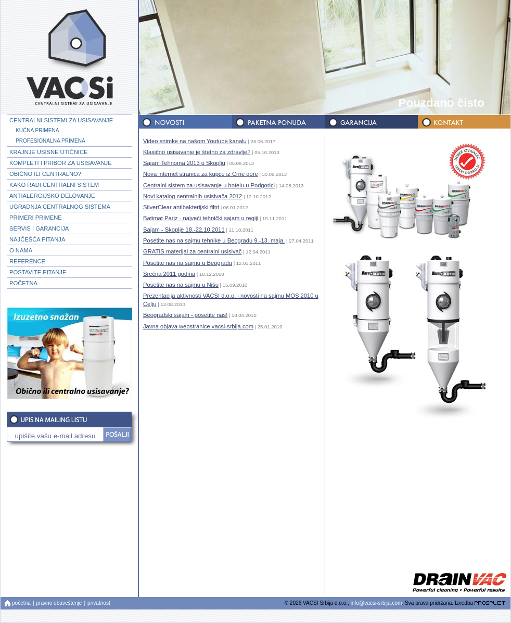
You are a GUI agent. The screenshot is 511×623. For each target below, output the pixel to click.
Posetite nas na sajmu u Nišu (181, 285)
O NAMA (20, 250)
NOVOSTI (185, 122)
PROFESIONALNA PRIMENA (50, 141)
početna (21, 603)
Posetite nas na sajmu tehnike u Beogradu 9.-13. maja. (214, 240)
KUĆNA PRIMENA (37, 130)
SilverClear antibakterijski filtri (181, 207)
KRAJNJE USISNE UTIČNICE (48, 152)
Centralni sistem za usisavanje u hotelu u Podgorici (209, 185)
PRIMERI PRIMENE (35, 217)
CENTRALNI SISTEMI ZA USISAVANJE (61, 120)
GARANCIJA (370, 122)
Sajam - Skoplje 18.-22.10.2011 (184, 229)
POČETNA (23, 283)
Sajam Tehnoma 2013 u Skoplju (184, 163)
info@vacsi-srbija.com (376, 603)
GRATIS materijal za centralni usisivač (192, 251)
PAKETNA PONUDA (278, 122)
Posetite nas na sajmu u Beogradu (187, 263)
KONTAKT (463, 122)
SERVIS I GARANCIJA (39, 228)
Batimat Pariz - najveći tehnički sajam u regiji (200, 218)
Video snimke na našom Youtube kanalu (195, 141)
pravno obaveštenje (59, 603)
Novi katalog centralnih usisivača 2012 (192, 196)
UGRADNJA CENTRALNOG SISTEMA (59, 207)
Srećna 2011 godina (169, 274)
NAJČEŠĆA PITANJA (37, 239)
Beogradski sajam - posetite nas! (185, 315)
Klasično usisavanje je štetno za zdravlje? (196, 152)
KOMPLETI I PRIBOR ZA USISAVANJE (60, 163)
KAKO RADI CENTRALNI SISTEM (54, 185)
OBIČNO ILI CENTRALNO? (45, 174)
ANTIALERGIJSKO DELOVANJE (52, 196)
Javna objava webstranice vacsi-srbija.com (198, 326)
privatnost (98, 603)
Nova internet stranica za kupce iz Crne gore (200, 174)
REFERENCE (27, 261)
